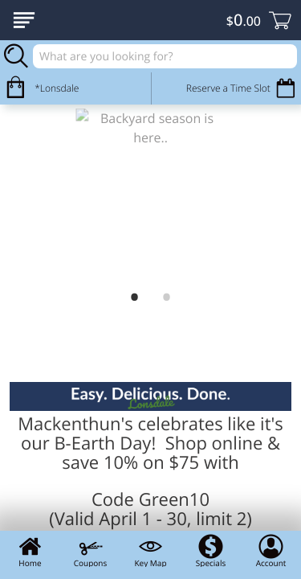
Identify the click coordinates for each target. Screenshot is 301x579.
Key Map (150, 551)
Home (30, 551)
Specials (211, 551)
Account (271, 551)
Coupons (90, 551)
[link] (150, 193)
